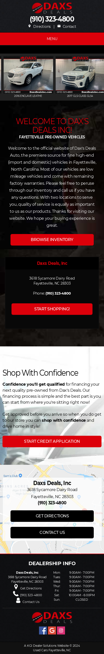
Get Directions (31, 588)
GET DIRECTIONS (52, 516)
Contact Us (31, 602)
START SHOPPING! (52, 309)
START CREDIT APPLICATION (52, 441)
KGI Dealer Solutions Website (48, 645)
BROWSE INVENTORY (52, 239)
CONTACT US (52, 532)
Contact (66, 26)
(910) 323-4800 (52, 19)
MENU (52, 39)
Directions (39, 26)
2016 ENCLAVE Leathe (40, 96)
